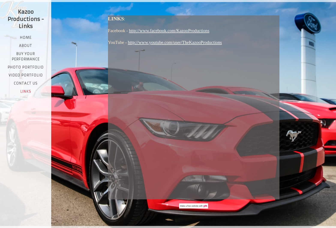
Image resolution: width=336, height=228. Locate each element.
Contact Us (26, 83)
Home (26, 37)
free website (192, 206)
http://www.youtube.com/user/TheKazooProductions (175, 42)
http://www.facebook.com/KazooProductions (169, 30)
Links (25, 91)
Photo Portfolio (26, 67)
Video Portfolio (26, 75)
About (25, 45)
